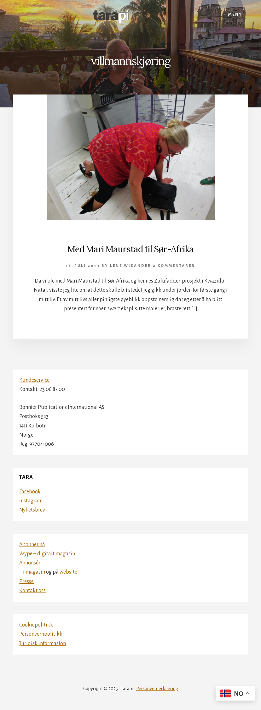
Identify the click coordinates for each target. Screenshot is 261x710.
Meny (235, 14)
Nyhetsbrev (32, 510)
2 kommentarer (174, 266)
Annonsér (29, 563)
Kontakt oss (32, 590)
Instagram (31, 501)
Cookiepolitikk (36, 625)
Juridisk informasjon (42, 643)
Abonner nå (32, 544)
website (68, 572)
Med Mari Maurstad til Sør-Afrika (130, 249)
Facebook (30, 492)
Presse (26, 581)
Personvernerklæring (157, 688)
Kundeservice (34, 380)
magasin (36, 572)
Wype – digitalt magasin (47, 554)
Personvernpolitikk (40, 634)
